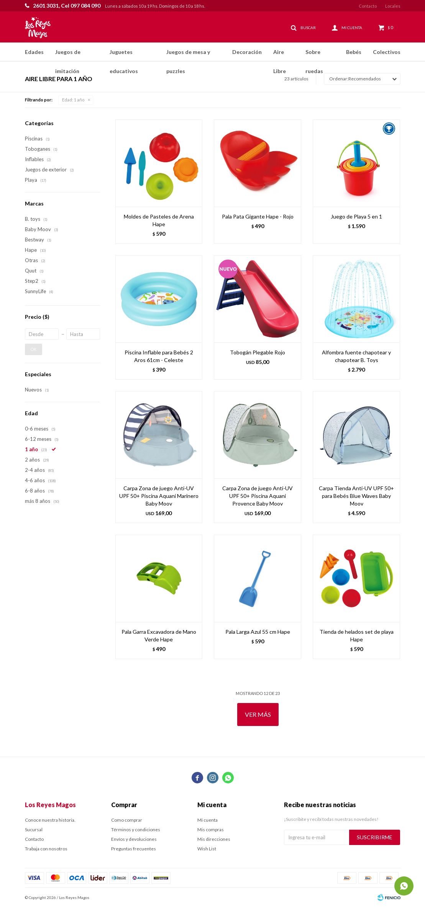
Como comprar (126, 820)
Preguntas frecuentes (133, 849)
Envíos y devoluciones (134, 839)
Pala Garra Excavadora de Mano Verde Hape (158, 635)
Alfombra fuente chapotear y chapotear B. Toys (356, 356)
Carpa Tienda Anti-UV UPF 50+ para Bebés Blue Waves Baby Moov (356, 496)
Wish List (206, 849)
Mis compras (210, 829)
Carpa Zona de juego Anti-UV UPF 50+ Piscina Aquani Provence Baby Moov (257, 496)
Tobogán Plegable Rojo (257, 352)
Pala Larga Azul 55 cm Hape (257, 631)
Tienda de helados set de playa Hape (357, 635)
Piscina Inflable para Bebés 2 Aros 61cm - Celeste (159, 356)
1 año (73, 99)
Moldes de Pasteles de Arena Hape (159, 220)
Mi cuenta (207, 820)
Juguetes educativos (124, 55)
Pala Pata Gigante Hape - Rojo (258, 216)
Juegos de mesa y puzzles (188, 55)
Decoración (247, 52)
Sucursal (34, 829)
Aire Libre (279, 55)
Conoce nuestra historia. (50, 820)
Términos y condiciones (135, 829)
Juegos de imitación (67, 55)
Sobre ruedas (314, 55)
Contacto (368, 5)
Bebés (353, 52)
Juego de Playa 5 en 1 (356, 216)
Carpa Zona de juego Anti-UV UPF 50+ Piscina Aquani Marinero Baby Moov (159, 496)
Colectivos (386, 52)
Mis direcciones (213, 839)
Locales (392, 5)
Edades (34, 52)
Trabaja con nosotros (46, 849)
